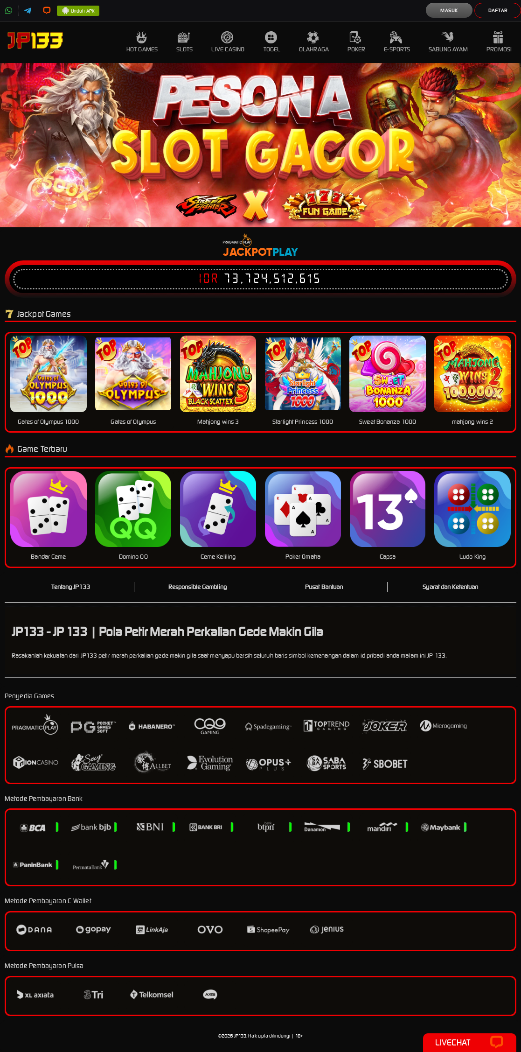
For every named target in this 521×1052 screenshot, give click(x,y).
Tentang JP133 (70, 587)
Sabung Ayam (448, 42)
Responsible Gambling (197, 587)
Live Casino (227, 42)
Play (285, 252)
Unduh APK (78, 11)
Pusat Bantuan (324, 587)
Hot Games (142, 42)
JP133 (240, 1036)
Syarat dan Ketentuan (450, 587)
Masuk (449, 10)
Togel (272, 42)
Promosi (499, 42)
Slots (184, 42)
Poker (356, 42)
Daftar (497, 10)
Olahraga (314, 42)
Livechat (469, 1042)
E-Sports (397, 42)
